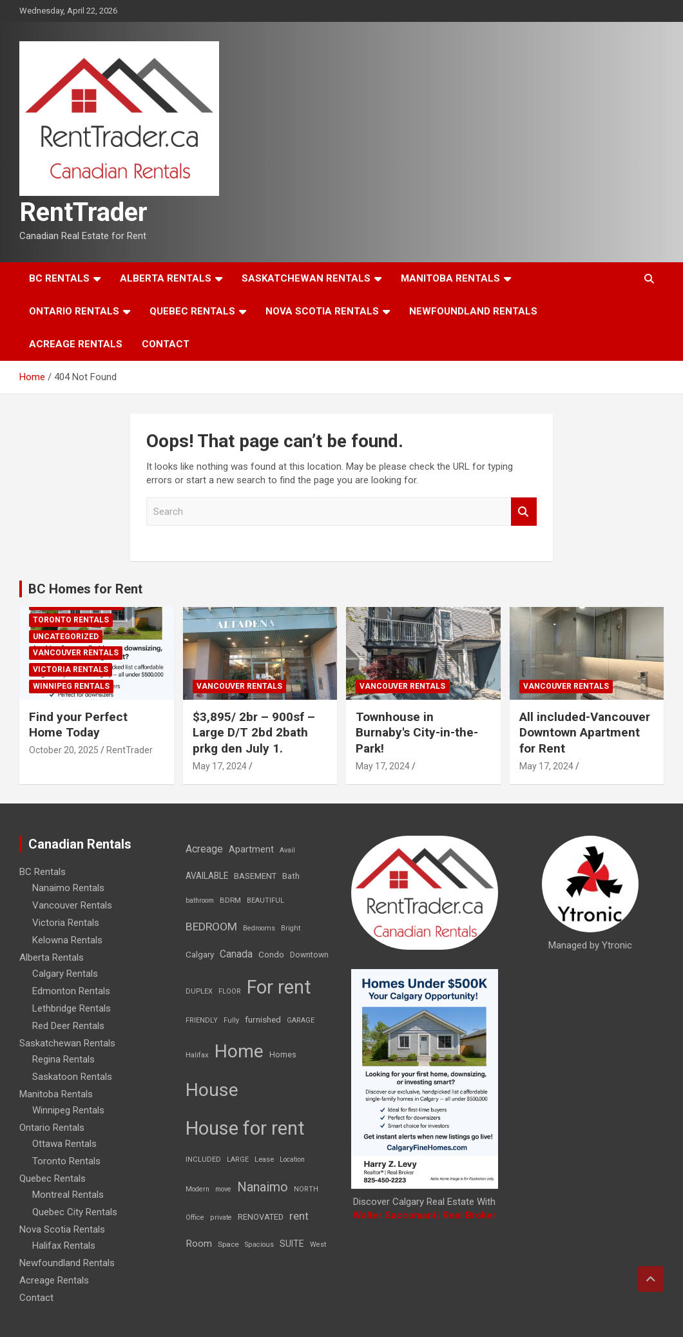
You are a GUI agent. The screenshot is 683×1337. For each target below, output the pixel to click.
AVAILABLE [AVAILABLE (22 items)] (207, 875)
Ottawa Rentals (64, 1143)
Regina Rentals (63, 1059)
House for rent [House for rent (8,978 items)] (245, 1128)
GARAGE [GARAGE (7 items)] (300, 1020)
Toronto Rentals (71, 619)
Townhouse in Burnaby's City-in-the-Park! (417, 732)
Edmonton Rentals (71, 991)
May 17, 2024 (220, 766)
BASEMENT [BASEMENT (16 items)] (255, 876)
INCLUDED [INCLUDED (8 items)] (203, 1159)
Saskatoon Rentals (72, 1076)
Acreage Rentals (75, 344)
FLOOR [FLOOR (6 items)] (229, 991)
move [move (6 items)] (223, 1189)
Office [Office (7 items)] (195, 1217)
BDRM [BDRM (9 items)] (230, 900)
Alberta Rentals (165, 278)
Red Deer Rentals (68, 1026)
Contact (165, 344)
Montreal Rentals (68, 1194)
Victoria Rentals (70, 669)
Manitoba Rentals (450, 278)
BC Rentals (59, 278)
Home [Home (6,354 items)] (239, 1051)
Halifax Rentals (63, 1245)
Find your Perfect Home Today (78, 724)
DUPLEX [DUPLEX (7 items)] (199, 991)
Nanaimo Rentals (68, 888)
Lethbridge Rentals (71, 1008)
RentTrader (83, 212)
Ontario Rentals (74, 311)
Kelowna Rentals (67, 940)
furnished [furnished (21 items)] (263, 1019)
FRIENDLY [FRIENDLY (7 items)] (202, 1020)
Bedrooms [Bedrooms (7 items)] (259, 928)
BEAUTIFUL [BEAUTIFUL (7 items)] (265, 900)
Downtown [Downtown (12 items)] (309, 954)
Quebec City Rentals (74, 1212)
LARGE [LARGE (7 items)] (238, 1159)
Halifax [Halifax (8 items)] (197, 1055)
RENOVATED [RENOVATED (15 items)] (261, 1217)
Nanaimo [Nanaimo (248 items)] (262, 1187)
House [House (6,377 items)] (212, 1090)
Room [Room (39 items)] (199, 1243)
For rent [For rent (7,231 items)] (279, 987)
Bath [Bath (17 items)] (291, 876)
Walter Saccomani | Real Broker (424, 1215)
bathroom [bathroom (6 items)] (200, 900)
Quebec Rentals (192, 311)
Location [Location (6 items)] (292, 1159)
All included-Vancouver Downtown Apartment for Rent (584, 732)
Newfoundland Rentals (473, 311)
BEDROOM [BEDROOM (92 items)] (211, 926)
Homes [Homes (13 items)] (282, 1054)
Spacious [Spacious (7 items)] (259, 1244)
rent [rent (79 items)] (299, 1215)
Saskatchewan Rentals (306, 278)
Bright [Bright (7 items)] (290, 928)
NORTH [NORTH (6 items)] (306, 1189)
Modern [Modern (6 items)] (197, 1189)
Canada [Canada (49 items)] (236, 954)
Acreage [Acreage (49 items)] (204, 849)
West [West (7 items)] (318, 1244)
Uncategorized (66, 636)
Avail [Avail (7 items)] (287, 850)
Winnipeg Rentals (71, 686)
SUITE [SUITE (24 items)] (292, 1243)
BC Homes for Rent (85, 589)
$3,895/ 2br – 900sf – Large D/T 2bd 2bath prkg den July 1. (254, 732)
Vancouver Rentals (76, 652)
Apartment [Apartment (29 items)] (251, 849)
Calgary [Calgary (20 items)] (200, 954)
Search (524, 511)
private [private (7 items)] (221, 1217)
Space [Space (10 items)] (228, 1244)
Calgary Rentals (65, 973)
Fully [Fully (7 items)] (231, 1020)
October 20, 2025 (64, 750)
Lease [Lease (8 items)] (264, 1159)
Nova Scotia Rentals (322, 311)
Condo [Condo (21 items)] (271, 954)
